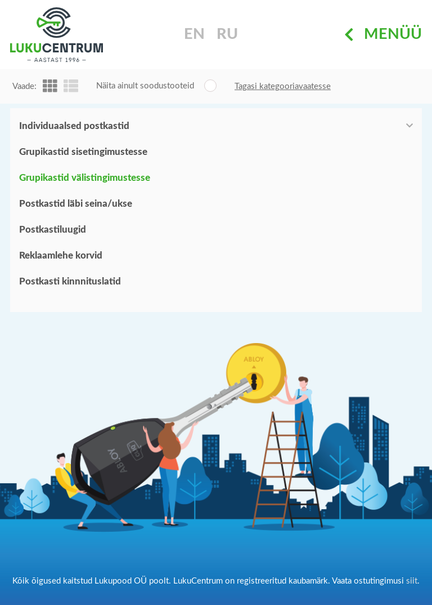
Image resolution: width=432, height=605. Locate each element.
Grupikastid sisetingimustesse (83, 152)
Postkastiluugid (52, 229)
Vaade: (24, 86)
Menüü (383, 34)
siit (411, 581)
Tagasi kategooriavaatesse (283, 86)
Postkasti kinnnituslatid (70, 281)
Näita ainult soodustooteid (145, 86)
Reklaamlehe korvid (60, 255)
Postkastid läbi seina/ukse (75, 203)
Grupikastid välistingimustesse (84, 178)
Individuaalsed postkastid (74, 126)
